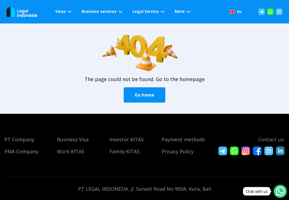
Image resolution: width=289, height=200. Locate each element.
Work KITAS (70, 151)
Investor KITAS (126, 139)
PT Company (19, 139)
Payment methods (183, 139)
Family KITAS (124, 151)
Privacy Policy (177, 151)
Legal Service (145, 11)
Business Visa (73, 139)
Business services (99, 11)
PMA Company (21, 151)
